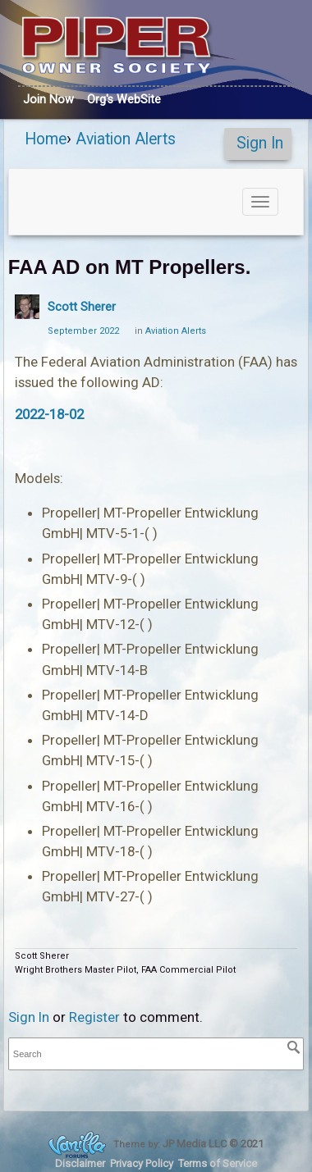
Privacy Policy (141, 1163)
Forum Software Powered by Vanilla (77, 1144)
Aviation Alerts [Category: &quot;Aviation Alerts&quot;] (175, 331)
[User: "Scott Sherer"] (27, 306)
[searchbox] (156, 1054)
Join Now (48, 99)
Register (94, 1017)
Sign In (259, 143)
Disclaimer (80, 1163)
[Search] (294, 1047)
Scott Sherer (82, 306)
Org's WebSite (124, 99)
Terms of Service (217, 1163)
